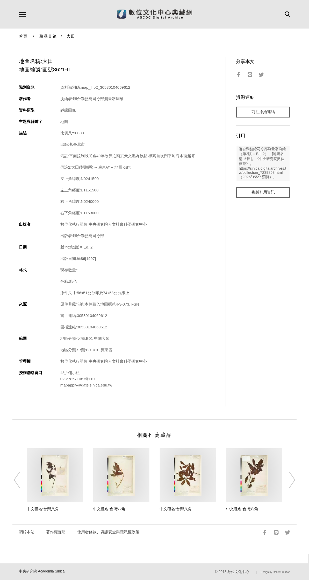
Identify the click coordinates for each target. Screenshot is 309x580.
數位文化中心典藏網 (154, 14)
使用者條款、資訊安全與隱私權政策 (108, 532)
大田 (71, 36)
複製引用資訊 (263, 192)
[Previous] (21, 480)
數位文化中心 (238, 572)
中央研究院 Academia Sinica (42, 571)
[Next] (287, 480)
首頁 (23, 36)
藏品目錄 (48, 36)
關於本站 (26, 532)
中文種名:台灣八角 (43, 509)
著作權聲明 (56, 532)
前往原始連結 (263, 112)
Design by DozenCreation (275, 572)
